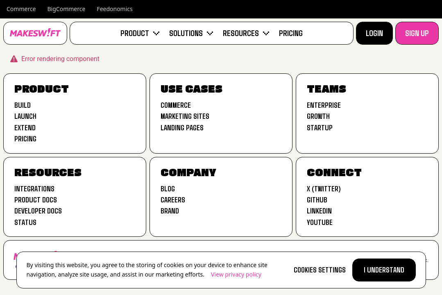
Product (139, 33)
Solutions (191, 33)
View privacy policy (236, 274)
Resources (246, 33)
